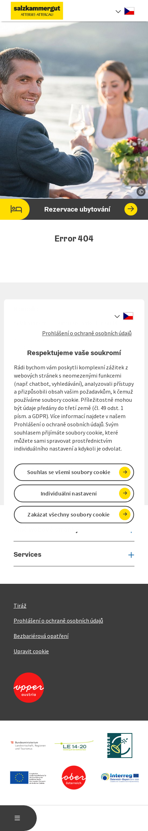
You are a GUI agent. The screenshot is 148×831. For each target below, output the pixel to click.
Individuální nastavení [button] (69, 493)
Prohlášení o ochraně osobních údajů (87, 333)
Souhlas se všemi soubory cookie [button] (68, 472)
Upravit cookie (31, 651)
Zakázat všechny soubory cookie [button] (68, 514)
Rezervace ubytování (68, 209)
